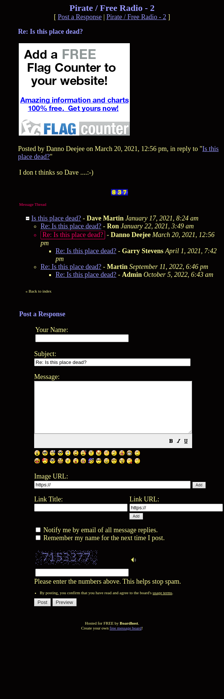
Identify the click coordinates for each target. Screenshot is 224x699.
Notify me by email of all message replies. (97, 540)
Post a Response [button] (80, 17)
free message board (125, 638)
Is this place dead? (56, 218)
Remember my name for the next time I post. (100, 548)
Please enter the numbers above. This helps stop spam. (128, 483)
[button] (190, 452)
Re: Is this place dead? (71, 226)
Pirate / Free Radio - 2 (136, 17)
